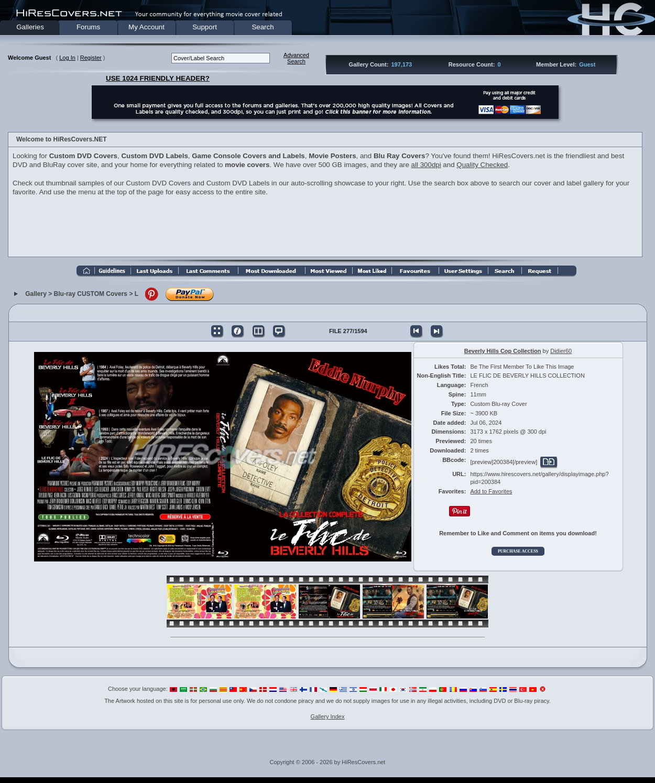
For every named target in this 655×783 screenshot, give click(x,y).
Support (204, 27)
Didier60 (561, 351)
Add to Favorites (491, 491)
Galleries (30, 27)
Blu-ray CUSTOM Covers (90, 293)
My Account (146, 27)
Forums (88, 27)
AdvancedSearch (296, 58)
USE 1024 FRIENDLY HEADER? (158, 78)
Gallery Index (328, 716)
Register (91, 57)
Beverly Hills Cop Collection (502, 351)
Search (263, 27)
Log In (67, 57)
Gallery (36, 293)
